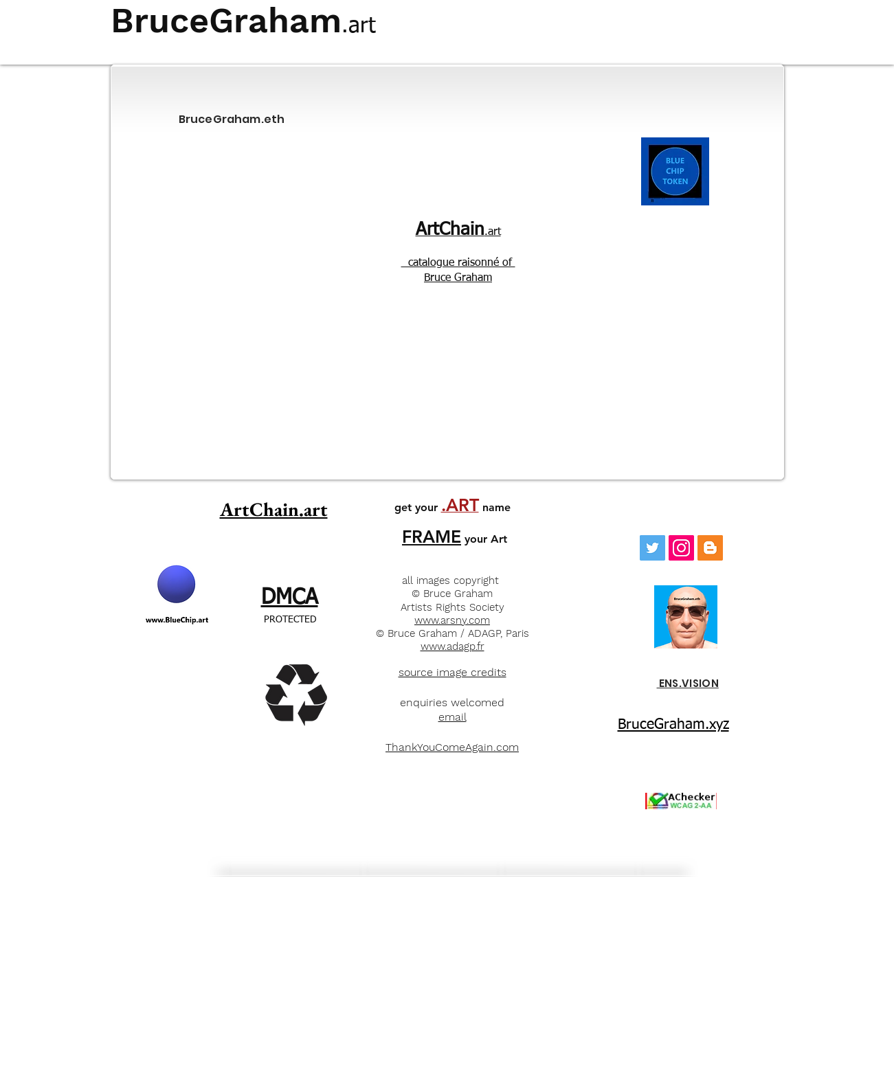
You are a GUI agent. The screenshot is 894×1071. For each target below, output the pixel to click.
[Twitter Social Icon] (652, 548)
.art (458, 232)
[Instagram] (681, 548)
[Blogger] (710, 548)
